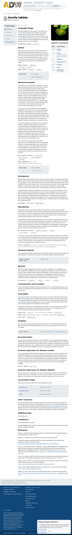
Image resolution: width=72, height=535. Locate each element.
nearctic (36, 44)
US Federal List (24, 390)
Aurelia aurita (64, 219)
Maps (7, 39)
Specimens (9, 36)
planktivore (58, 312)
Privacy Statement (30, 507)
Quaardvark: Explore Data (32, 503)
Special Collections (30, 498)
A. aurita (46, 36)
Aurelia (58, 67)
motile (48, 280)
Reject (50, 531)
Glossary (28, 500)
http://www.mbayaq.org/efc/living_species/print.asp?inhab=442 (38, 444)
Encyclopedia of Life (23, 416)
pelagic (31, 69)
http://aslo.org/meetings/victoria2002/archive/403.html (36, 464)
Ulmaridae (59, 64)
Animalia (9, 13)
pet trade (33, 366)
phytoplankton (31, 317)
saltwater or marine (25, 67)
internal (33, 232)
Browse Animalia (30, 489)
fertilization (23, 232)
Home (4, 13)
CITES (20, 394)
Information (10, 26)
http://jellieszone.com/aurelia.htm (30, 468)
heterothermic (23, 157)
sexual (52, 230)
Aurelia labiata (16, 13)
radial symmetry (35, 157)
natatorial (31, 280)
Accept (42, 531)
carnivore (30, 312)
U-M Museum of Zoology (9, 491)
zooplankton (60, 315)
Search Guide (38, 10)
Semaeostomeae (61, 61)
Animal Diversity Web (38, 3)
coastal (39, 69)
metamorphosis (39, 203)
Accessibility (29, 505)
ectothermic (38, 155)
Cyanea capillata (50, 325)
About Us (28, 491)
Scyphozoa (59, 59)
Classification (10, 42)
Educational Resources (31, 496)
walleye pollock (43, 341)
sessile (40, 280)
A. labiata (40, 57)
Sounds (8, 32)
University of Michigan (8, 489)
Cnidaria (59, 53)
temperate (32, 65)
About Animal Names (31, 494)
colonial (55, 280)
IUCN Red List (23, 387)
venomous (21, 159)
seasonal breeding (41, 230)
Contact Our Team (32, 533)
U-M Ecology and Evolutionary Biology (12, 494)
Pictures (8, 29)
